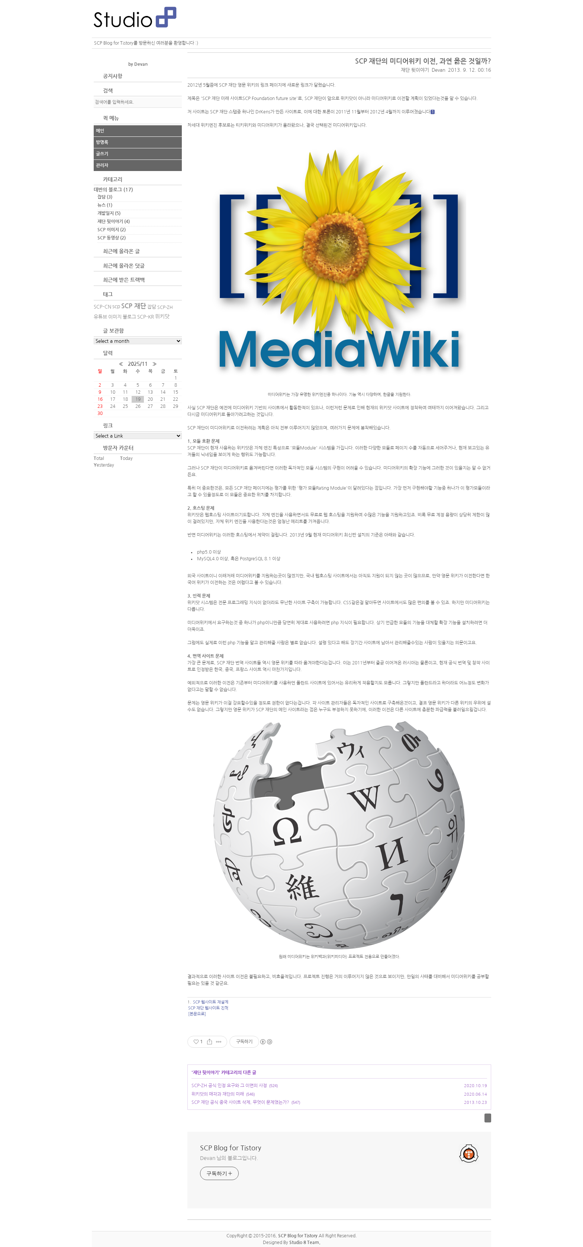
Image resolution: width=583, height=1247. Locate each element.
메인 (100, 131)
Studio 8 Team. (305, 1242)
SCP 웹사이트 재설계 (210, 1002)
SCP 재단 (133, 306)
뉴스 (104, 205)
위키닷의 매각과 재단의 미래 (217, 1094)
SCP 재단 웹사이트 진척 (208, 1008)
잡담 (104, 197)
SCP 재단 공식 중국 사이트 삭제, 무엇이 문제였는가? (240, 1102)
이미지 (115, 317)
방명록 (102, 142)
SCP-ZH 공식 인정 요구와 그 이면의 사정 (229, 1085)
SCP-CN (102, 306)
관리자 (102, 165)
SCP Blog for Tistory (230, 1148)
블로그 (129, 317)
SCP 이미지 (111, 230)
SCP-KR (145, 317)
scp (116, 306)
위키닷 (162, 316)
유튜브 (100, 317)
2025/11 (138, 364)
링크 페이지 (271, 85)
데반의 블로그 (113, 189)
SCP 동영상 (111, 238)
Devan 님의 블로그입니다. (229, 1158)
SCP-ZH (165, 307)
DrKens (262, 112)
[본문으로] (197, 1014)
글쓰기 (102, 154)
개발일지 (108, 213)
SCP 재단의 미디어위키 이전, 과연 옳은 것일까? (423, 61)
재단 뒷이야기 (415, 70)
